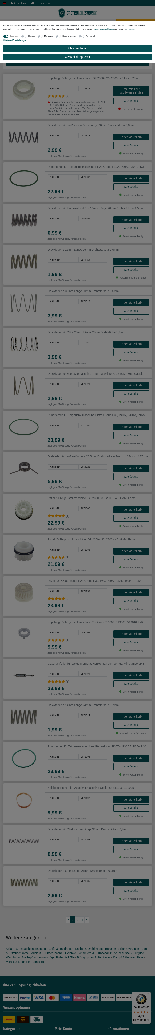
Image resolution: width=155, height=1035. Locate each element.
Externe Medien (69, 36)
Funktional (90, 36)
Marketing (48, 36)
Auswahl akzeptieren (77, 57)
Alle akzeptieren (77, 48)
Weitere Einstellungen (15, 40)
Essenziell (14, 36)
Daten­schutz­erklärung (104, 29)
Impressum (131, 29)
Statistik (31, 36)
